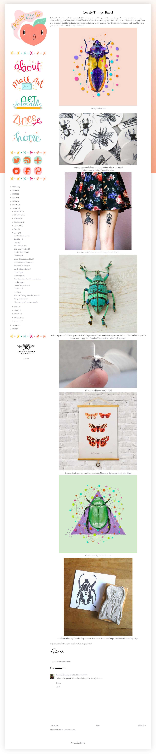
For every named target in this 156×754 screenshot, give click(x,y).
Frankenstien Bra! (20, 246)
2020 (14, 187)
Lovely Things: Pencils (22, 286)
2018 (14, 194)
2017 (14, 198)
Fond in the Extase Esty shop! (126, 639)
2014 (14, 208)
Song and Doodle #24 (22, 266)
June (16, 233)
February (18, 317)
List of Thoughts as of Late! (24, 259)
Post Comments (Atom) (67, 730)
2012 (14, 329)
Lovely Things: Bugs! (21, 252)
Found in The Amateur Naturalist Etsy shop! (108, 338)
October (17, 219)
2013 (14, 325)
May (16, 307)
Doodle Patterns (19, 282)
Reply (58, 687)
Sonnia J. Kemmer (62, 675)
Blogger (82, 743)
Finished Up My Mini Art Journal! (26, 296)
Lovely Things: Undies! (22, 236)
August (17, 226)
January (17, 321)
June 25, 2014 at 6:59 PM (78, 675)
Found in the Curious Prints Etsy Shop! (116, 473)
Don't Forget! (18, 239)
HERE (109, 390)
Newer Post (54, 725)
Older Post (142, 725)
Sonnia (58, 683)
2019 (14, 190)
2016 (14, 201)
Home (98, 725)
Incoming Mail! (19, 276)
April (16, 310)
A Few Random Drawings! (24, 262)
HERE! (116, 253)
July (16, 229)
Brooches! (17, 242)
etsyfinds (59, 661)
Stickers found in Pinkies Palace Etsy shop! (98, 170)
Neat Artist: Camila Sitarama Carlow (27, 279)
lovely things (66, 661)
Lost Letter (17, 292)
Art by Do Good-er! (98, 108)
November (18, 215)
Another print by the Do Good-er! (98, 556)
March (17, 314)
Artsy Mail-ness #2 (21, 299)
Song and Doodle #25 (22, 249)
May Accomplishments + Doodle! (26, 302)
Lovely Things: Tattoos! (22, 269)
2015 (14, 205)
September (18, 222)
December (18, 211)
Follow (26, 358)
